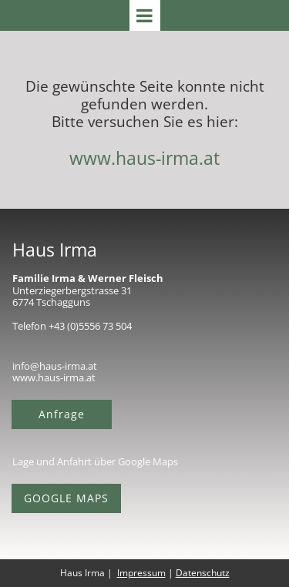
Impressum (141, 572)
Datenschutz (203, 572)
